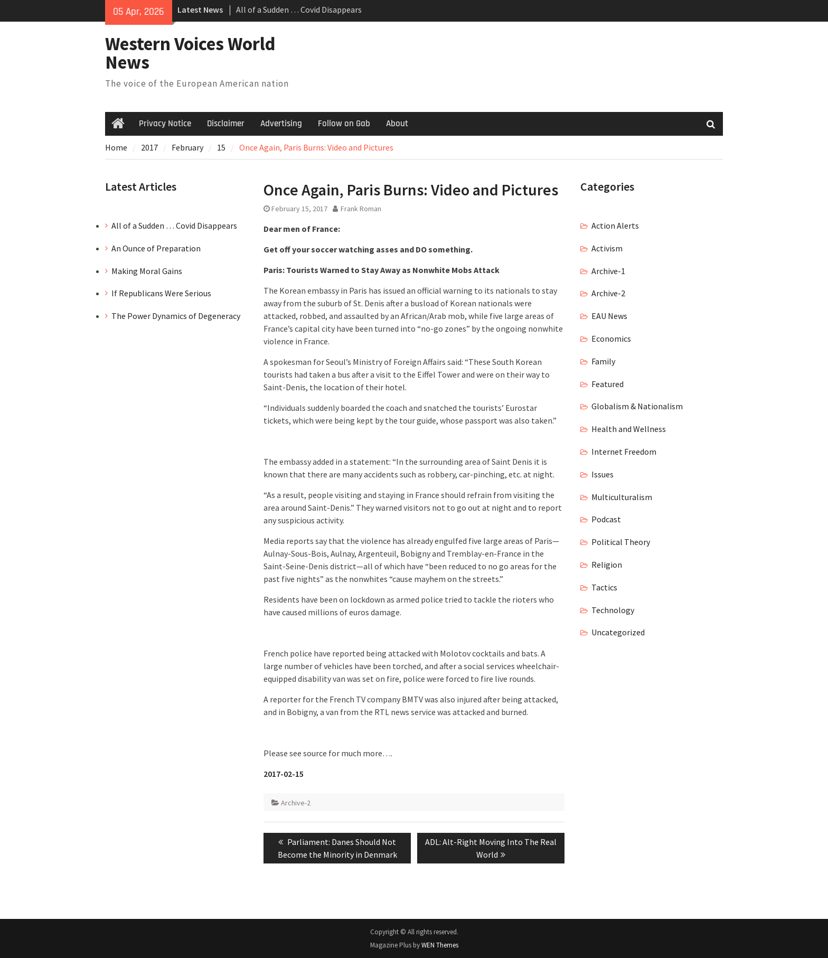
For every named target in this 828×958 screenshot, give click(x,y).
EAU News (609, 316)
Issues (602, 474)
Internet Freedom (623, 451)
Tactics (604, 587)
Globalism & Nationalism (637, 406)
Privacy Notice (165, 123)
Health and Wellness (628, 429)
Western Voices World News (190, 53)
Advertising (281, 123)
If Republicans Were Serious (161, 293)
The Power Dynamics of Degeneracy (175, 316)
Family (603, 361)
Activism (607, 248)
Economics (611, 338)
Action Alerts (615, 225)
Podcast (606, 519)
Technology (612, 610)
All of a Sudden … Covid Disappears (299, 9)
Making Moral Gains (146, 271)
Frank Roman (361, 208)
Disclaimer (225, 123)
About (397, 123)
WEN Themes (439, 945)
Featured (607, 384)
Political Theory (620, 542)
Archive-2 (295, 802)
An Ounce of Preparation (156, 248)
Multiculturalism (621, 497)
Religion (606, 564)
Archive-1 (608, 271)
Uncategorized (618, 632)
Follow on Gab (344, 123)
